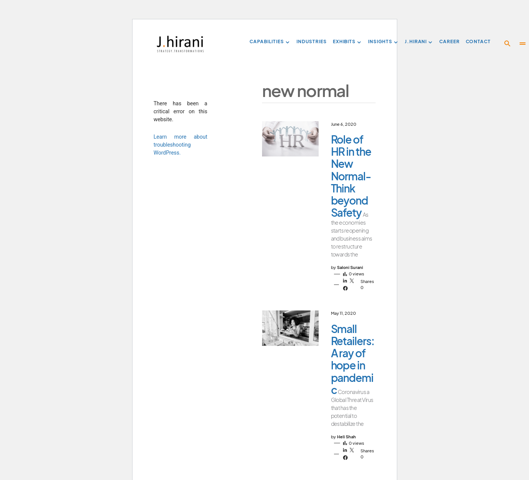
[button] (507, 43)
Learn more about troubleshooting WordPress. (181, 145)
